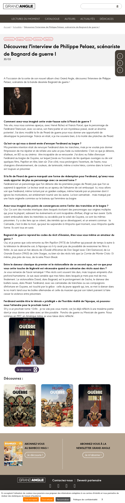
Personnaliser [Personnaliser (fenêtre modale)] (63, 499)
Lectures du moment (26, 18)
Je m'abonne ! (93, 455)
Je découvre (27, 369)
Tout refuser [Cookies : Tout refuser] (47, 499)
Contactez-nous (62, 480)
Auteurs (70, 18)
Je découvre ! (35, 455)
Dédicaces (106, 18)
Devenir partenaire (89, 480)
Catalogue (52, 18)
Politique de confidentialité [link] (85, 499)
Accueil (7, 26)
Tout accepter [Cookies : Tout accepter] (30, 499)
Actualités (87, 18)
